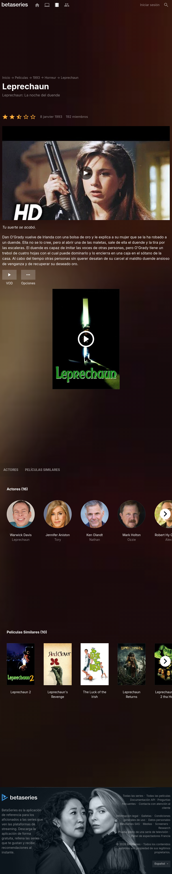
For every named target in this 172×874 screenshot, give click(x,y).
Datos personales (159, 820)
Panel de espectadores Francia (150, 836)
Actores (10, 470)
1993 (36, 77)
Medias (147, 824)
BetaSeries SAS (130, 824)
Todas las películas (158, 795)
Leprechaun (70, 77)
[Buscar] (166, 5)
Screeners (161, 824)
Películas (21, 77)
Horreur (50, 77)
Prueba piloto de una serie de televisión (143, 832)
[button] (21, 523)
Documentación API (142, 799)
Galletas (146, 816)
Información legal (127, 816)
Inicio (6, 77)
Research (164, 828)
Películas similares (42, 470)
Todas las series (133, 795)
